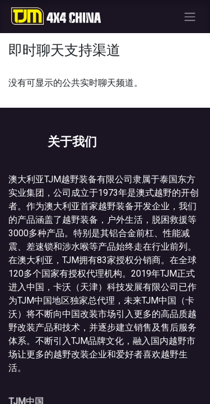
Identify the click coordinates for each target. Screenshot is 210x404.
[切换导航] (190, 16)
